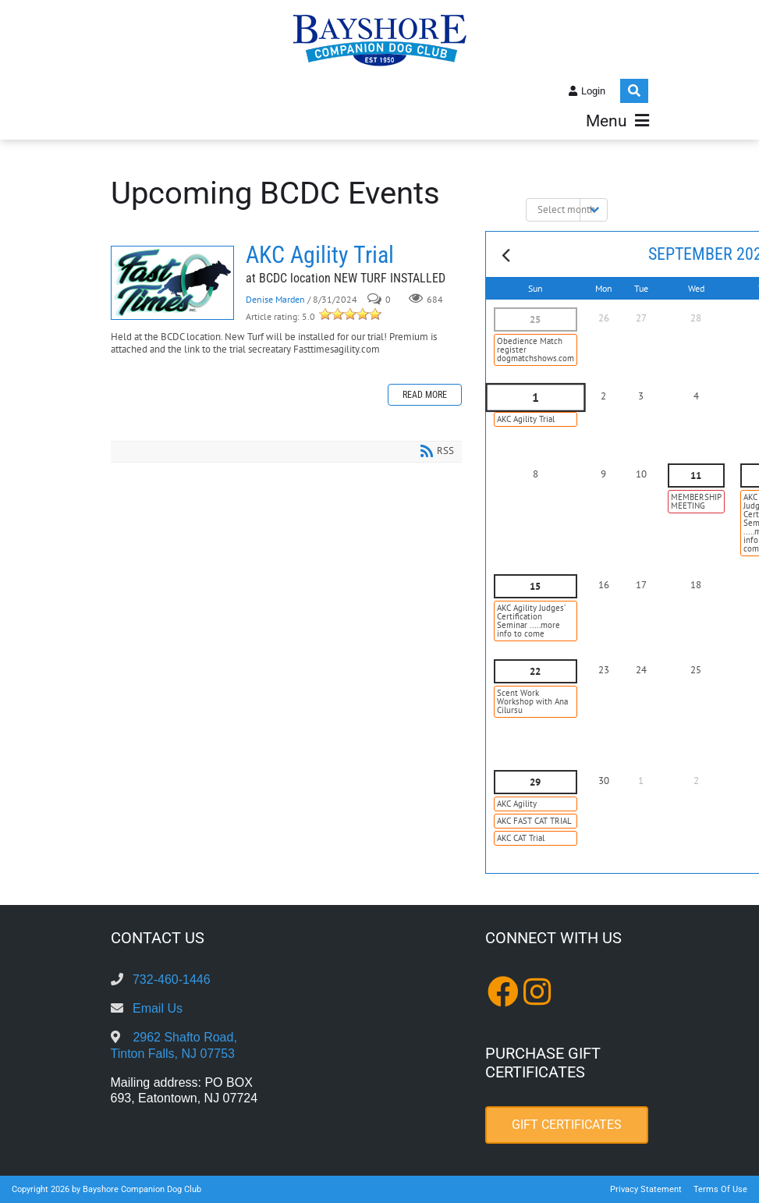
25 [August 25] (535, 319)
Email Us (158, 1008)
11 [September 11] (695, 475)
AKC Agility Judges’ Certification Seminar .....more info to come (531, 620)
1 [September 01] (535, 398)
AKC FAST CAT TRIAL (534, 820)
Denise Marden (275, 299)
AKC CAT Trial (520, 837)
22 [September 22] (535, 671)
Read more (425, 394)
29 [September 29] (535, 782)
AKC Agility (517, 803)
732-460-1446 (172, 979)
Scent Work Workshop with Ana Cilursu (532, 701)
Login (593, 91)
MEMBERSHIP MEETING (696, 501)
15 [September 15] (535, 586)
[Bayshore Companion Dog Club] (379, 39)
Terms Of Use (720, 1189)
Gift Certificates (567, 1124)
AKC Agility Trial (172, 283)
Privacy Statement (646, 1189)
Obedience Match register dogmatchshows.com (535, 349)
